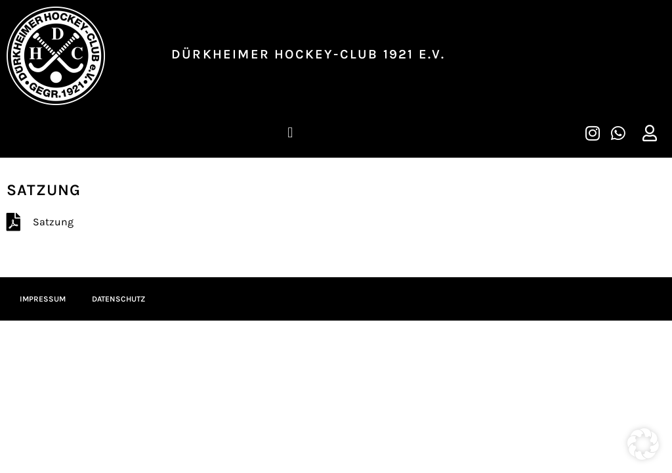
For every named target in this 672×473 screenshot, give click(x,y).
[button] (290, 132)
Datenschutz (118, 299)
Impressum (43, 299)
